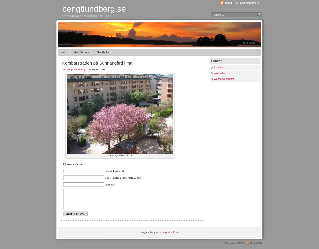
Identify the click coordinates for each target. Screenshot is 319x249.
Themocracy (254, 246)
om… (64, 52)
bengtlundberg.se (94, 8)
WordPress (173, 236)
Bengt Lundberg (76, 69)
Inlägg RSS (231, 2)
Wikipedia (219, 73)
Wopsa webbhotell (224, 78)
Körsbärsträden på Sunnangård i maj (97, 63)
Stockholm (104, 52)
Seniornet (219, 67)
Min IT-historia (83, 52)
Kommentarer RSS (251, 2)
